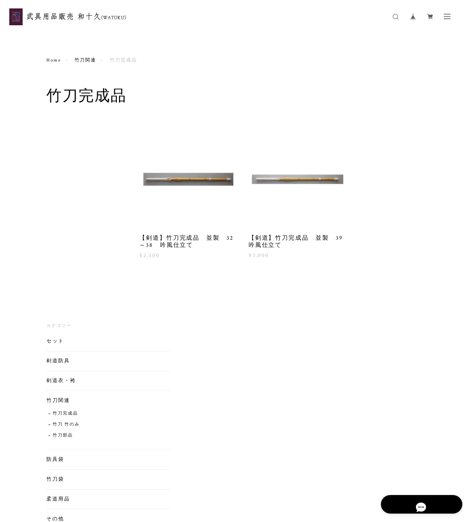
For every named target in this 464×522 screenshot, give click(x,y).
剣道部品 (63, 340)
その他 (55, 316)
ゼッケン (63, 329)
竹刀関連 (86, 60)
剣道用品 (58, 384)
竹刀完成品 (65, 211)
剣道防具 (58, 158)
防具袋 (55, 257)
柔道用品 (58, 297)
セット (55, 139)
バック (55, 364)
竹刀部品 (63, 233)
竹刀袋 (55, 277)
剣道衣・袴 (61, 178)
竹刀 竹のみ (66, 222)
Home (53, 60)
